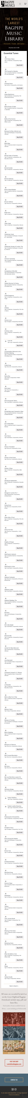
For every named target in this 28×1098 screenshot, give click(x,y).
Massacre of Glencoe (10, 744)
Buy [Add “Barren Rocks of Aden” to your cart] (19, 113)
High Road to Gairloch (10, 554)
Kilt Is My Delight (8, 625)
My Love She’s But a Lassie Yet (12, 777)
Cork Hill (10, 340)
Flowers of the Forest (10, 457)
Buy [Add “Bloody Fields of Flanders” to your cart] (19, 162)
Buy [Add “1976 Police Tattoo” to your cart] (19, 65)
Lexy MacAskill (8, 660)
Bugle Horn (7, 212)
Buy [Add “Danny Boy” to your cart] (19, 382)
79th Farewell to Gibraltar (11, 71)
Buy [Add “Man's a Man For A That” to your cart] (19, 703)
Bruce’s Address (8, 202)
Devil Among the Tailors (10, 400)
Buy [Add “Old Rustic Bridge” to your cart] (19, 794)
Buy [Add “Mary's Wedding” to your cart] (19, 738)
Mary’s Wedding (8, 732)
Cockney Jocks (8, 331)
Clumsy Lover (8, 320)
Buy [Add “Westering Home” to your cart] (19, 948)
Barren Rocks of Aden (10, 106)
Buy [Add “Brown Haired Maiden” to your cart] (19, 195)
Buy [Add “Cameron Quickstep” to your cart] (19, 265)
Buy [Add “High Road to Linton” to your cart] (19, 571)
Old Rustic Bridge (9, 789)
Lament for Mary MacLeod (11, 648)
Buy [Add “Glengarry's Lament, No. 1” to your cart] (19, 499)
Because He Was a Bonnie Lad (12, 131)
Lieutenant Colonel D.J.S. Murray (13, 672)
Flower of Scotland (9, 447)
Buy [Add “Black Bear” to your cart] (19, 149)
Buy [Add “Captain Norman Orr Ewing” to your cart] (19, 289)
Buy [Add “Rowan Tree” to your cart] (19, 855)
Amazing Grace (8, 83)
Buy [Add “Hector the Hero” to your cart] (19, 536)
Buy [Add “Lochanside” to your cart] (19, 691)
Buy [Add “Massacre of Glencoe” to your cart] (19, 749)
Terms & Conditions (14, 1095)
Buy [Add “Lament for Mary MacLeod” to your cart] (19, 654)
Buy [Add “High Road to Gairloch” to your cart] (19, 560)
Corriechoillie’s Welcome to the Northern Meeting (12, 352)
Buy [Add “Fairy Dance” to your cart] (19, 440)
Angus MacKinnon (9, 94)
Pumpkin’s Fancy (8, 827)
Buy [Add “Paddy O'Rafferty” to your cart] (19, 802)
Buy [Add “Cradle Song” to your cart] (19, 370)
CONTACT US (14, 1080)
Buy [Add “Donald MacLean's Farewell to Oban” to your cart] (19, 417)
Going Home (7, 505)
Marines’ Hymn (8, 709)
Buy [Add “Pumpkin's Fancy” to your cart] (19, 832)
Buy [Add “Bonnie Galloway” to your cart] (19, 183)
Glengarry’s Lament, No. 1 (11, 493)
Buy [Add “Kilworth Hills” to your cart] (19, 642)
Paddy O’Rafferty (12, 797)
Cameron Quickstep (9, 259)
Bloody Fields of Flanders (11, 155)
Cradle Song (7, 365)
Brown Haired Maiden (10, 189)
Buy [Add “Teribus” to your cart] (19, 912)
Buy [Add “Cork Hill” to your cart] (19, 345)
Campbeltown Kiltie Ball (10, 271)
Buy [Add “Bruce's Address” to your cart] (19, 206)
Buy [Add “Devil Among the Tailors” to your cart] (19, 405)
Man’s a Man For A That (10, 697)
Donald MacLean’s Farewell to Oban (13, 411)
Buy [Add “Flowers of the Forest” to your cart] (19, 462)
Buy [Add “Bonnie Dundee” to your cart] (19, 172)
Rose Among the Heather (11, 838)
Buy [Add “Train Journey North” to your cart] (19, 924)
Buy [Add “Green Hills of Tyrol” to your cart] (19, 523)
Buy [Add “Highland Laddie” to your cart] (19, 594)
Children (6, 308)
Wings (6, 966)
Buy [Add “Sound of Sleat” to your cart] (19, 889)
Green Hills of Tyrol (9, 517)
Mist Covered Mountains (10, 755)
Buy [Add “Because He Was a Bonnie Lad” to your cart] (19, 137)
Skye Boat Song (8, 872)
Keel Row (6, 612)
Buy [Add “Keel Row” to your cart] (19, 619)
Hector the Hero (8, 529)
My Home (7, 766)
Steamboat (7, 895)
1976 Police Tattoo (9, 59)
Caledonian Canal (9, 234)
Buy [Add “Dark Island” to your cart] (19, 394)
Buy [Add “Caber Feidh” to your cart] (19, 228)
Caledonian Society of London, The (13, 246)
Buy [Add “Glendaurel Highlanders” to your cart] (19, 487)
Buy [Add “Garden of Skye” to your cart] (19, 474)
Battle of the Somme (9, 119)
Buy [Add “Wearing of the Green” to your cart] (19, 937)
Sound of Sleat (8, 883)
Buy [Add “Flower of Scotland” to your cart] (19, 451)
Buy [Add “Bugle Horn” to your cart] (19, 217)
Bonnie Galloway (8, 178)
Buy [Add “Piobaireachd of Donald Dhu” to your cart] (19, 821)
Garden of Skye (8, 468)
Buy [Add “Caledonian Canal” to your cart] (19, 240)
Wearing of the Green (10, 931)
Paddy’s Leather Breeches (14, 806)
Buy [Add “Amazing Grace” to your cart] (19, 88)
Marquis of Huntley (9, 720)
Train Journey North (9, 918)
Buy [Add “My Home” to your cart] (19, 771)
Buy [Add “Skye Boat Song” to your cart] (19, 877)
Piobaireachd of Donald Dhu (11, 817)
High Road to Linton (9, 566)
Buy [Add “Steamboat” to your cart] (19, 900)
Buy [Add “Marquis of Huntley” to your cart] (19, 726)
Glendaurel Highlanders (10, 480)
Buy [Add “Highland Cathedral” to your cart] (19, 583)
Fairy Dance (7, 436)
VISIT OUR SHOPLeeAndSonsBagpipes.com (14, 1062)
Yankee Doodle (8, 977)
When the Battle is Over (10, 954)
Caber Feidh (7, 223)
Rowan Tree (7, 851)
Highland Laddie (8, 589)
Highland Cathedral (9, 577)
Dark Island (7, 388)
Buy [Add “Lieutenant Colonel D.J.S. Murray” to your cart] (19, 678)
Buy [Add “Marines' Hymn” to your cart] (19, 714)
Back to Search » (14, 986)
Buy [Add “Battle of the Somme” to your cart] (19, 125)
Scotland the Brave (9, 861)
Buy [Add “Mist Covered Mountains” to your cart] (19, 760)
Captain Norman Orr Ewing (11, 283)
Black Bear (7, 143)
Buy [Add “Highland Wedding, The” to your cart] (19, 606)
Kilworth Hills (7, 635)
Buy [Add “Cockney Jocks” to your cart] (19, 337)
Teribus (6, 906)
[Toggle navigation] (20, 3)
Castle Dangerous (9, 295)
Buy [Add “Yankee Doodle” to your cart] (19, 981)
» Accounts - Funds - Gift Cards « (14, 44)
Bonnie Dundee (8, 168)
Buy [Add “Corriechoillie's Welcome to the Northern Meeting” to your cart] (19, 359)
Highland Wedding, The (10, 600)
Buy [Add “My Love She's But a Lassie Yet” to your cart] (19, 783)
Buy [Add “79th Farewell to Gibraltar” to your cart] (19, 77)
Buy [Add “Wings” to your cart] (19, 971)
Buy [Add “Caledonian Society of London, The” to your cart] (19, 252)
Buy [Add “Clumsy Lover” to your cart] (19, 325)
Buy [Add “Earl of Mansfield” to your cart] (19, 430)
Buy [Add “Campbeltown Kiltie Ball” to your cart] (19, 277)
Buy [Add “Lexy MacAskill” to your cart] (19, 666)
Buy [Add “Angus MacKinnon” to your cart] (19, 100)
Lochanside (7, 685)
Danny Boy (7, 376)
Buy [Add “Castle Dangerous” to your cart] (19, 301)
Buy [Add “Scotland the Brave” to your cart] (19, 866)
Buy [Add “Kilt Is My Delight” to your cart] (19, 629)
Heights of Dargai (9, 542)
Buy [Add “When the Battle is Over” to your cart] (19, 960)
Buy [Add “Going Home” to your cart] (19, 511)
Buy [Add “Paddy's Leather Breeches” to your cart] (19, 811)
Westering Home (8, 943)
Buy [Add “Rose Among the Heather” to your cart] (19, 844)
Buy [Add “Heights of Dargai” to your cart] (19, 548)
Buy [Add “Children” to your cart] (19, 314)
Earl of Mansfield (8, 423)
